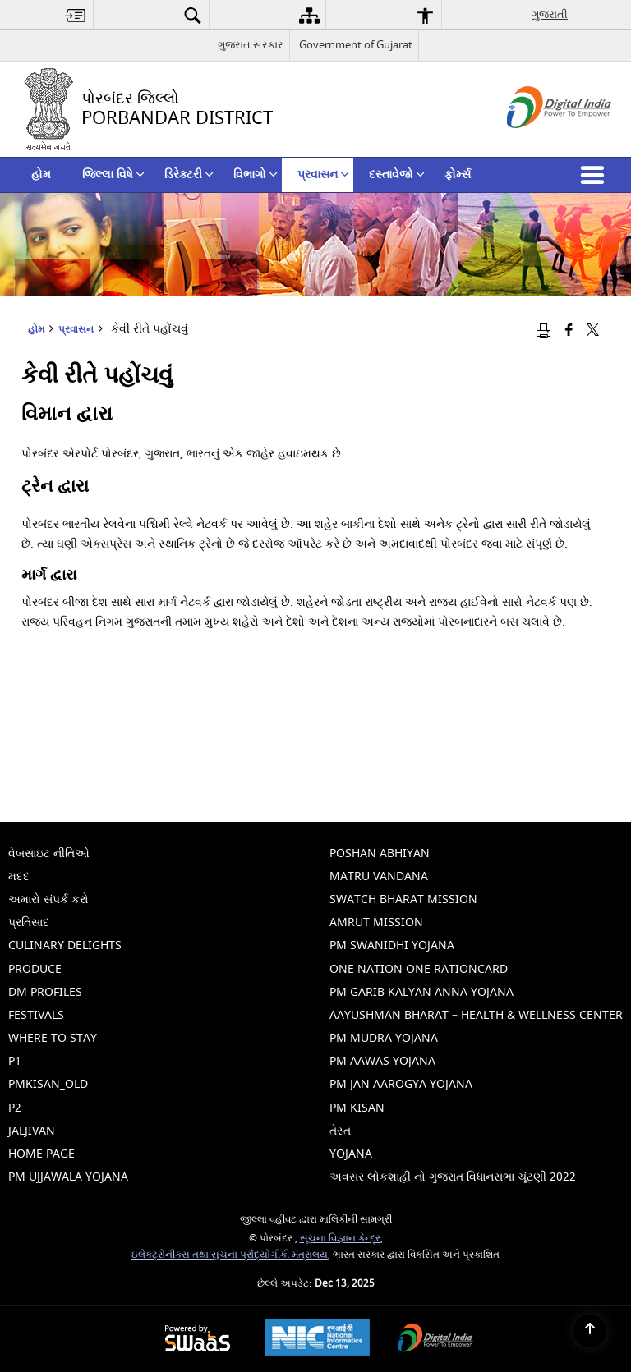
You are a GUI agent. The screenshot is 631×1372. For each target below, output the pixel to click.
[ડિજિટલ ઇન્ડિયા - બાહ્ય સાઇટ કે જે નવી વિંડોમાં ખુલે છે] (538, 142)
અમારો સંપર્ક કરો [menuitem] (48, 899)
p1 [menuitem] (14, 1061)
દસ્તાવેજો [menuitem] (397, 174)
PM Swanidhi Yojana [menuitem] (391, 945)
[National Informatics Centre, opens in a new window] (317, 1339)
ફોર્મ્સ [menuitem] (457, 174)
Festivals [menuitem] (36, 1015)
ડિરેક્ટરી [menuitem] (189, 174)
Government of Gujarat (355, 45)
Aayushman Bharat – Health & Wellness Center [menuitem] (476, 1015)
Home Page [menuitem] (41, 1154)
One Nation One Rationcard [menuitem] (418, 969)
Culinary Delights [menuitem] (65, 945)
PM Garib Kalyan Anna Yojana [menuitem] (421, 992)
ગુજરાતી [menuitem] (550, 14)
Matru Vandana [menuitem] (378, 876)
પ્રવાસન (76, 330)
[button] (595, 175)
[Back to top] (589, 1331)
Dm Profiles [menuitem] (45, 992)
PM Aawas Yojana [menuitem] (382, 1061)
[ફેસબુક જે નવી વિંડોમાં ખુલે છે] (569, 330)
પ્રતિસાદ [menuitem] (28, 922)
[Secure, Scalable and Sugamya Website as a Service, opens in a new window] (197, 1339)
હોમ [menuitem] (41, 174)
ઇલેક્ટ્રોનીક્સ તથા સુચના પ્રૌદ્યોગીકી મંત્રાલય (229, 1255)
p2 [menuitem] (14, 1108)
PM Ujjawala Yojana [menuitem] (68, 1177)
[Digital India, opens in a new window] (435, 1339)
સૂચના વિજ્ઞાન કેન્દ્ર (340, 1239)
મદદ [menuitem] (19, 876)
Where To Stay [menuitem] (52, 1038)
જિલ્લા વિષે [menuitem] (113, 174)
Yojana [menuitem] (350, 1154)
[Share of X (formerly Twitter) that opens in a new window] (593, 330)
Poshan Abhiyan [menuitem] (379, 853)
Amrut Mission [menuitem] (376, 922)
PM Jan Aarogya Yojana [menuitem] (400, 1084)
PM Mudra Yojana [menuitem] (383, 1038)
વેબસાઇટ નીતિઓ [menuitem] (49, 853)
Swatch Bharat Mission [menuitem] (403, 899)
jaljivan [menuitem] (31, 1131)
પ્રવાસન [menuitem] (323, 174)
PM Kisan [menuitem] (357, 1108)
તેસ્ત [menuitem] (340, 1131)
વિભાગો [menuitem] (255, 174)
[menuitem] (76, 15)
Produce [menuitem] (35, 969)
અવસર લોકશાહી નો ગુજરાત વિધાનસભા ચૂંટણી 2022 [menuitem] (452, 1177)
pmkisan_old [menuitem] (48, 1084)
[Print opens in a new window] (543, 330)
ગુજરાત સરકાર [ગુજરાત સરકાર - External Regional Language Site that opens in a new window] (250, 45)
